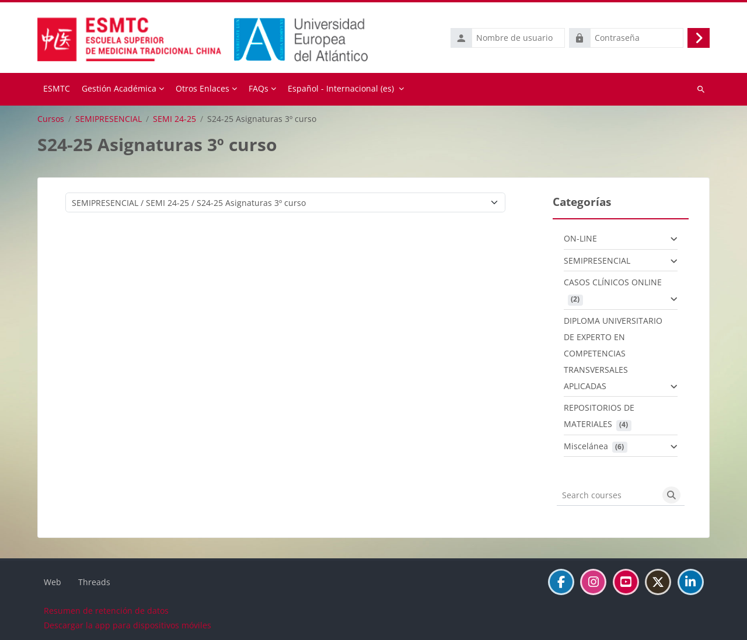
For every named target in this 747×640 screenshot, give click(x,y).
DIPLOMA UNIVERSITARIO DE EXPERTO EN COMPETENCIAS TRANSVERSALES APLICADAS (613, 352)
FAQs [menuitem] (258, 87)
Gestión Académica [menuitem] (119, 87)
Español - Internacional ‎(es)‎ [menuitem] (341, 87)
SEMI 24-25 (174, 118)
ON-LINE (580, 237)
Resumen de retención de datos (106, 609)
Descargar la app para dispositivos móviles (127, 624)
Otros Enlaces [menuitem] (202, 87)
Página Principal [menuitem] (56, 88)
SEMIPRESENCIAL (108, 118)
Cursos (50, 118)
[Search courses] (607, 494)
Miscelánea (586, 444)
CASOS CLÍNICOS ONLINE (613, 281)
